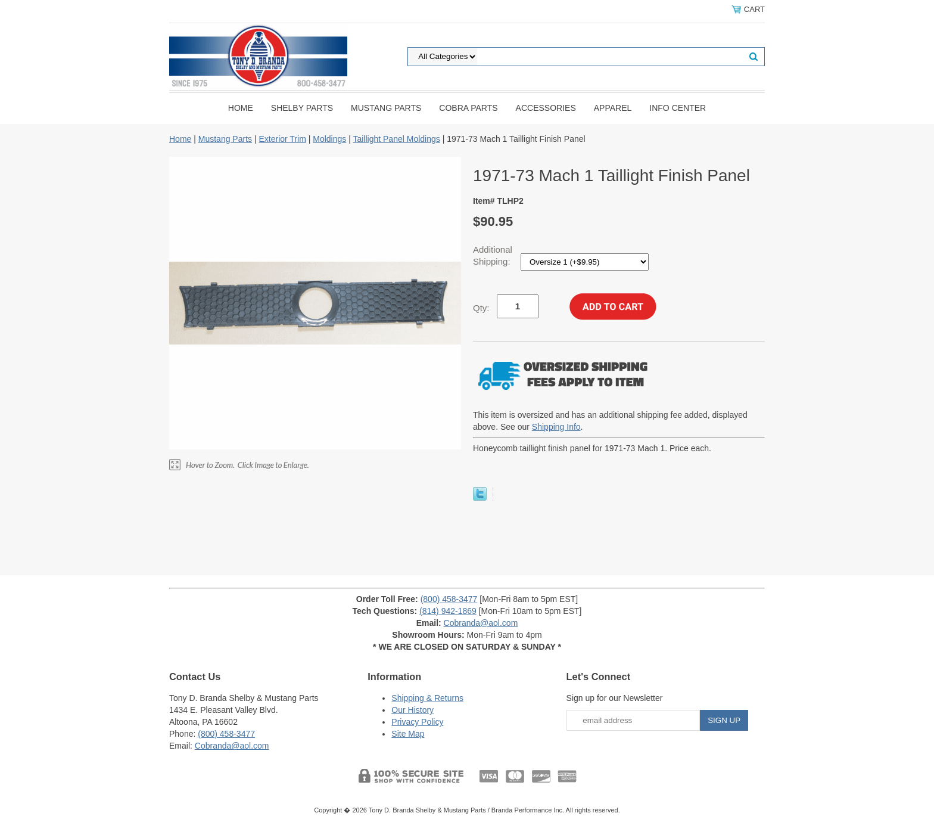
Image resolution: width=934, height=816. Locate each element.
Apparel (613, 108)
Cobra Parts (468, 108)
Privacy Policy (417, 722)
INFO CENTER (677, 108)
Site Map (407, 734)
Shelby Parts (302, 108)
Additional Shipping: (493, 255)
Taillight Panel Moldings (396, 139)
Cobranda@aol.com (481, 623)
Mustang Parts (386, 108)
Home (240, 108)
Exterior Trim (282, 139)
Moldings (329, 139)
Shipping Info (556, 427)
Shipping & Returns (427, 698)
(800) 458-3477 (449, 599)
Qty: (481, 308)
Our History (412, 710)
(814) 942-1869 (448, 611)
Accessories (546, 108)
